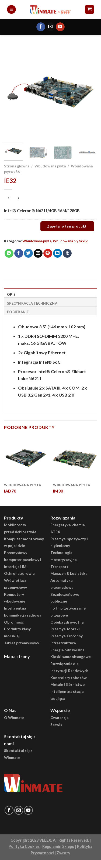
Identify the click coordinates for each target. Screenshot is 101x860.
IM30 (58, 490)
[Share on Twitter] (28, 253)
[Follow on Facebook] (40, 27)
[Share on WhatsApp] (9, 253)
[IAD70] (26, 458)
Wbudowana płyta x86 (70, 241)
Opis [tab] (11, 294)
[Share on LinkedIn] (57, 253)
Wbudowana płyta (50, 166)
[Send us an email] (50, 27)
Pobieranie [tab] (18, 312)
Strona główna (16, 166)
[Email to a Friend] (38, 253)
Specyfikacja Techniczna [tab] (32, 303)
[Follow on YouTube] (60, 27)
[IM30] (75, 458)
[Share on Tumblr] (67, 253)
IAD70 (10, 490)
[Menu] (11, 9)
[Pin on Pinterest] (47, 253)
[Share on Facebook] (18, 253)
